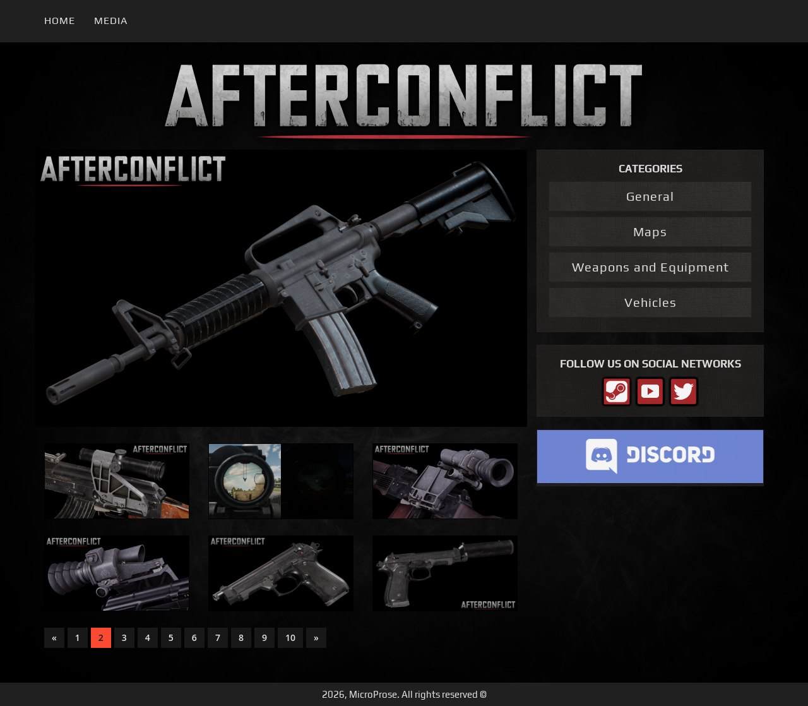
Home (59, 21)
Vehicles (650, 302)
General (650, 196)
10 (290, 637)
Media (111, 21)
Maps (650, 231)
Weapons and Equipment (650, 267)
